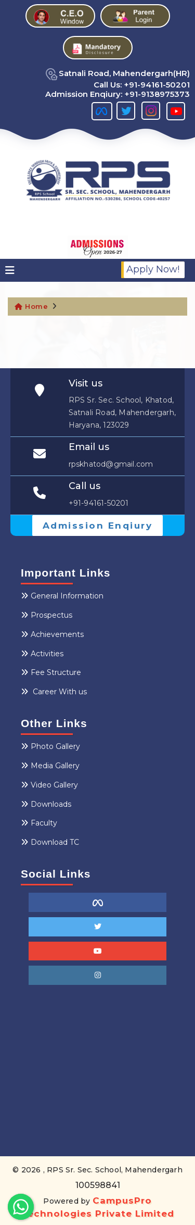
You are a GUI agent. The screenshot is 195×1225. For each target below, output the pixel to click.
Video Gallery (49, 785)
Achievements (52, 634)
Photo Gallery (50, 746)
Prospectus (46, 615)
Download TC (50, 842)
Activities (42, 653)
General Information (62, 596)
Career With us (54, 691)
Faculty (39, 823)
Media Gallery (50, 765)
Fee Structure (51, 672)
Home (31, 306)
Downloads (46, 804)
